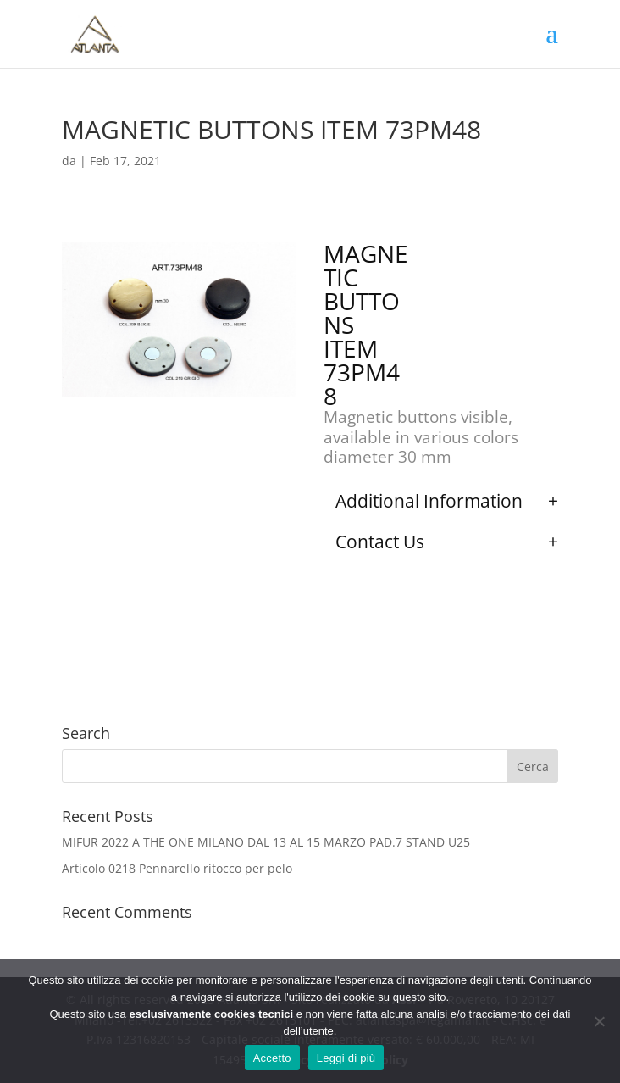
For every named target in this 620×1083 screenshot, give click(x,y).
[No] (598, 1021)
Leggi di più (346, 1058)
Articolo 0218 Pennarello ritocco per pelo (177, 868)
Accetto (272, 1058)
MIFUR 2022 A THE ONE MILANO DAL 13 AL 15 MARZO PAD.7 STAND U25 (266, 842)
